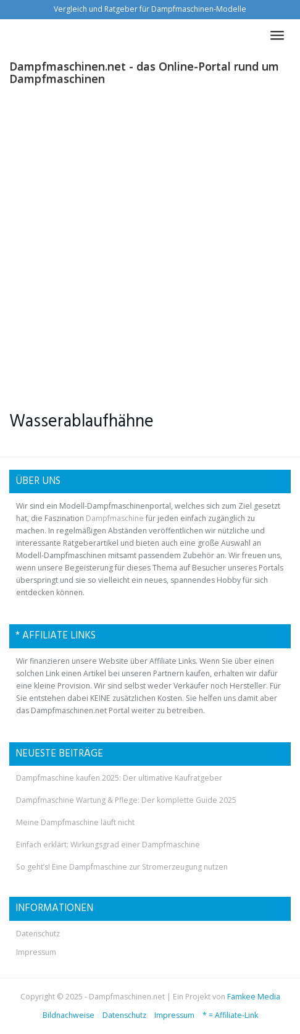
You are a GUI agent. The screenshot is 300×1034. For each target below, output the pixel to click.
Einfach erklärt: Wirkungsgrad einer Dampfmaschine (108, 844)
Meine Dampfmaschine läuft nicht (75, 822)
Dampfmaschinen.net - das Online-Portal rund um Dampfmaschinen (144, 70)
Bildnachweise (68, 1015)
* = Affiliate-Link (230, 1015)
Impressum (36, 952)
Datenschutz (38, 933)
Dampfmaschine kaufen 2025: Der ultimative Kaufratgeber (119, 778)
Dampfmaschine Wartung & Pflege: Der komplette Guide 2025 (126, 800)
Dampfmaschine (115, 518)
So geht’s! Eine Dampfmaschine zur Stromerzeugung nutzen (122, 867)
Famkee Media (253, 996)
